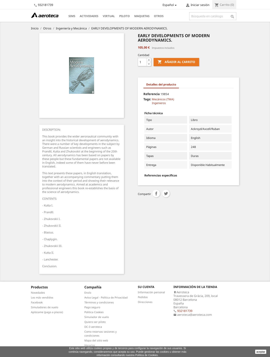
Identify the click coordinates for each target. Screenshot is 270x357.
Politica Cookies (94, 312)
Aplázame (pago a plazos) (47, 312)
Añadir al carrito (176, 62)
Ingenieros (159, 103)
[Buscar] (212, 16)
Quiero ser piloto (95, 322)
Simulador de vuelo (96, 317)
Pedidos (143, 297)
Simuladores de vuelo (44, 307)
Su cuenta (146, 287)
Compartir (156, 193)
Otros (159, 16)
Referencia (151, 94)
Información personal (151, 292)
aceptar (260, 351)
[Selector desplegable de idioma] (170, 5)
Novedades (38, 292)
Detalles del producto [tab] (161, 84)
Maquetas (141, 16)
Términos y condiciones (99, 302)
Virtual (109, 16)
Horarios (89, 345)
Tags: (147, 99)
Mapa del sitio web (96, 340)
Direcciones (145, 302)
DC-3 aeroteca (93, 326)
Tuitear (166, 193)
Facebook (37, 302)
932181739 (45, 5)
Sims (71, 16)
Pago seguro (92, 307)
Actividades (89, 16)
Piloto (124, 16)
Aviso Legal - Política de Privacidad (106, 297)
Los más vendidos (42, 297)
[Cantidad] (142, 62)
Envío (87, 292)
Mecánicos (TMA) (163, 99)
